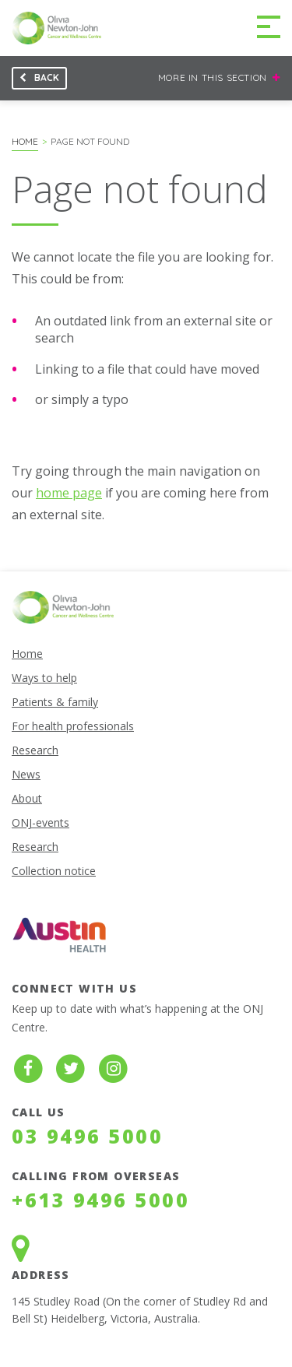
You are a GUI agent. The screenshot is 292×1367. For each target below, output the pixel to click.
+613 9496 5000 (100, 1199)
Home (25, 141)
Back (35, 81)
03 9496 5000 (87, 1136)
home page (69, 492)
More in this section (219, 75)
